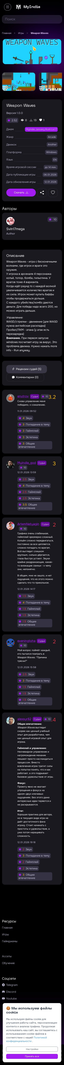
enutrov (23, 396)
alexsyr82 (24, 719)
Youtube (9, 998)
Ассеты (7, 956)
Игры (5, 934)
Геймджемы (9, 941)
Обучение (8, 963)
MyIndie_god (26, 463)
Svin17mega (15, 229)
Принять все (32, 1056)
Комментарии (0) (25, 377)
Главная (7, 927)
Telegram (10, 985)
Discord (9, 992)
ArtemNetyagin (28, 524)
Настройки (32, 1049)
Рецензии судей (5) (26, 369)
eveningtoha (26, 641)
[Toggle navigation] (7, 7)
